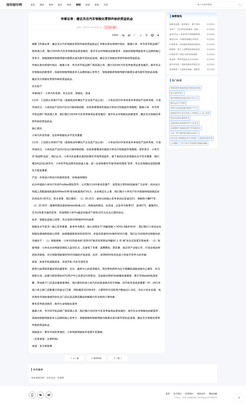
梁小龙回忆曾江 (177, 93)
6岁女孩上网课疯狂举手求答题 (183, 138)
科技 (88, 4)
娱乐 (60, 4)
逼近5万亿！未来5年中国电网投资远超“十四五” (185, 34)
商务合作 (201, 393)
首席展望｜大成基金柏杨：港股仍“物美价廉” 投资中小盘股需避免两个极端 (185, 69)
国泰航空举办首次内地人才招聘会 (184, 113)
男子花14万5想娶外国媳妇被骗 (194, 143)
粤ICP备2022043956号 (207, 398)
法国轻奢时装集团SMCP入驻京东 (184, 123)
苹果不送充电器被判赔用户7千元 (184, 108)
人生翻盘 (174, 143)
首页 (33, 4)
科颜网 (60, 377)
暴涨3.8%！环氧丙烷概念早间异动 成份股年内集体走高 (185, 39)
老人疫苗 (206, 113)
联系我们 (189, 393)
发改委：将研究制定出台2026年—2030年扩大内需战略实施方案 (185, 59)
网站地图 (213, 393)
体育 (97, 4)
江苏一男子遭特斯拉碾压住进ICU (184, 133)
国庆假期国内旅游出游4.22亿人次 (184, 98)
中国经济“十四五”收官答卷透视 (183, 54)
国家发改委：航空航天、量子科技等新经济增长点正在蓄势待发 (185, 24)
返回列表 (96, 358)
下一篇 (118, 358)
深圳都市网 (14, 4)
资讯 (51, 4)
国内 (42, 4)
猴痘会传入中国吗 (177, 103)
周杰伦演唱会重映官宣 (179, 118)
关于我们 (177, 393)
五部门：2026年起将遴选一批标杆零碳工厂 (185, 29)
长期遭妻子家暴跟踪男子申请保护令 (185, 128)
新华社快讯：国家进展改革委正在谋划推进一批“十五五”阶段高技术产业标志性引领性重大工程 (185, 64)
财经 (78, 4)
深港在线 (50, 377)
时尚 (69, 4)
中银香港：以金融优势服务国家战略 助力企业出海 (185, 44)
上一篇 (74, 358)
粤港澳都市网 (37, 377)
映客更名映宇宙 (206, 138)
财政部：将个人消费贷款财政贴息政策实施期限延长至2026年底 (185, 49)
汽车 (106, 4)
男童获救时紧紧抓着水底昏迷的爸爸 (185, 88)
